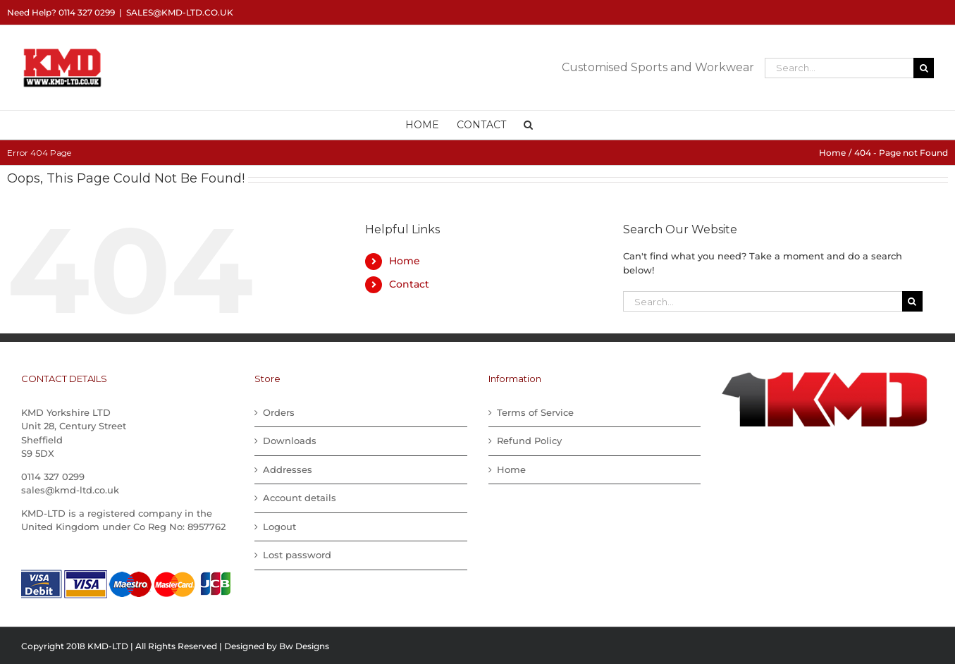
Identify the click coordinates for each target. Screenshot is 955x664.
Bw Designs (304, 646)
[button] (528, 125)
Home (404, 260)
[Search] (923, 68)
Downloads (289, 440)
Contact (409, 284)
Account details (299, 497)
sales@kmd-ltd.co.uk (179, 12)
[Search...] (839, 68)
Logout (279, 526)
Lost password (297, 554)
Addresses (287, 469)
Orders (279, 412)
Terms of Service (535, 412)
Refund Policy (529, 440)
